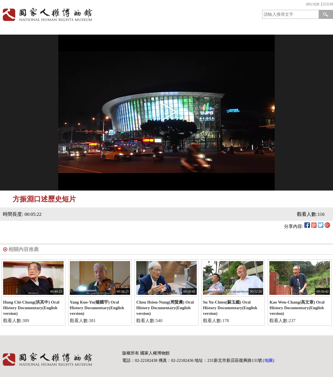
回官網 (328, 4)
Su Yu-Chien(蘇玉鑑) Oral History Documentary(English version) (230, 308)
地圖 (268, 360)
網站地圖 (312, 4)
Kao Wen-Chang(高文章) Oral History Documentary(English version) (297, 308)
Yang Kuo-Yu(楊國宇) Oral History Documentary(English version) (97, 308)
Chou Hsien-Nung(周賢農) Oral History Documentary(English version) (165, 308)
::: (304, 5)
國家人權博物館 (81, 14)
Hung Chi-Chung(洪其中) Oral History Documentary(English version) (31, 308)
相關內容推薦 (23, 249)
